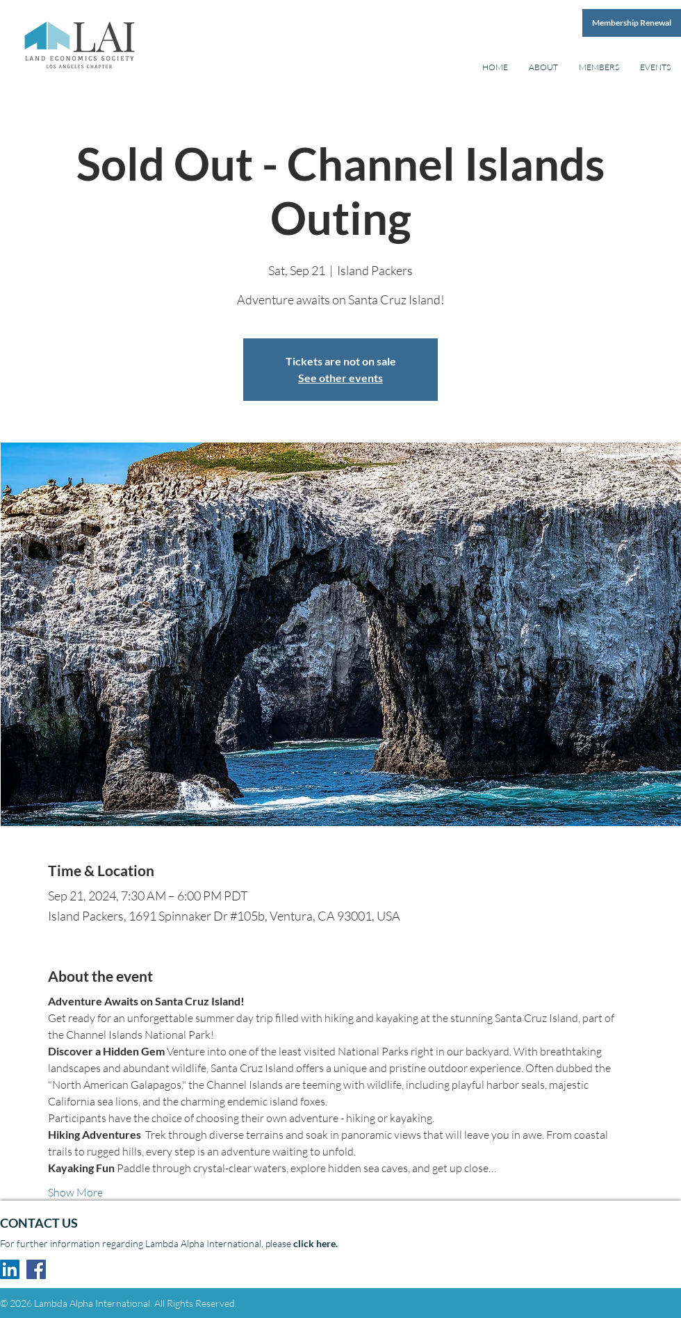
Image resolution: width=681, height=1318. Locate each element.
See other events (340, 377)
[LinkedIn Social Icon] (9, 1269)
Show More (75, 1192)
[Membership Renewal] (631, 23)
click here (314, 1243)
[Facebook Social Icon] (36, 1269)
